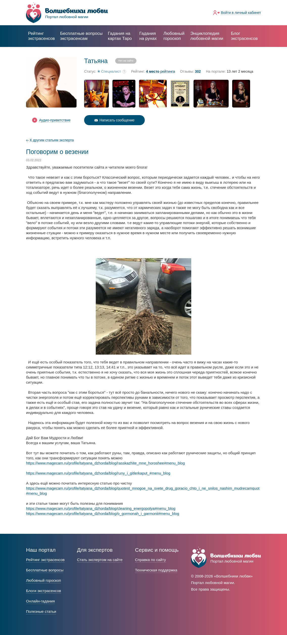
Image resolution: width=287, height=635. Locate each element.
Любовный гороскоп (173, 36)
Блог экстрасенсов (244, 36)
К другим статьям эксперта (50, 140)
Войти (241, 13)
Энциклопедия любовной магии (206, 36)
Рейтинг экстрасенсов (41, 36)
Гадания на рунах (148, 36)
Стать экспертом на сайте (100, 560)
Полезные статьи (41, 611)
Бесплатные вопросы (44, 570)
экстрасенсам (81, 36)
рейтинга (160, 71)
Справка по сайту (150, 560)
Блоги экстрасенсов (43, 591)
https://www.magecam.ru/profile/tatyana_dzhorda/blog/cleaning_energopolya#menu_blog (100, 508)
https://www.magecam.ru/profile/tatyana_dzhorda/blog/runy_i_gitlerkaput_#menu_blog (98, 473)
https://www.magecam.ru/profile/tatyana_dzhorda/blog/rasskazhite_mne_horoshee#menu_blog (105, 463)
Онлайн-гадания (40, 601)
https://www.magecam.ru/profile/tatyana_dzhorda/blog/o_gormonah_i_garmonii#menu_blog (102, 513)
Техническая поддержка (156, 570)
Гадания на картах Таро (120, 36)
